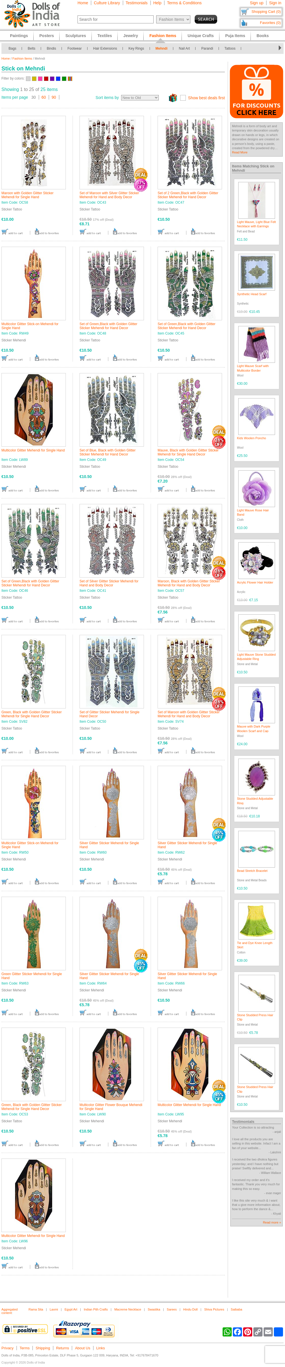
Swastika (154, 1309)
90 (54, 97)
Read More (239, 152)
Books (262, 35)
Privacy (7, 1348)
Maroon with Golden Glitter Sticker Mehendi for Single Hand (27, 195)
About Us (82, 1348)
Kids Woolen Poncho (251, 438)
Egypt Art (70, 1309)
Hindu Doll (190, 1309)
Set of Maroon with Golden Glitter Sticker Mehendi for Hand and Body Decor (188, 714)
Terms (25, 1348)
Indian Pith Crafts (96, 1309)
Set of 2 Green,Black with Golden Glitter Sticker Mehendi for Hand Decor (188, 195)
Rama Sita (35, 1309)
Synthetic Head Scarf (251, 294)
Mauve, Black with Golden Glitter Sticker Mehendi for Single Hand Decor (188, 452)
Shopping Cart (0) (266, 11)
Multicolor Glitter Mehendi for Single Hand (33, 450)
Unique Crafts (201, 35)
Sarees (172, 1309)
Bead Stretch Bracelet (252, 870)
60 (44, 97)
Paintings (19, 35)
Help (157, 3)
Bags (12, 48)
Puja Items (235, 35)
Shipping (43, 1348)
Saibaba (236, 1309)
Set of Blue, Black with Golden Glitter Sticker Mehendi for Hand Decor (108, 452)
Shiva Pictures (214, 1309)
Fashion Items (22, 58)
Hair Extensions (105, 48)
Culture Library (107, 3)
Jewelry (130, 35)
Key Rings (136, 48)
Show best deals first (206, 98)
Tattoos (230, 48)
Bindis (51, 48)
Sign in (275, 3)
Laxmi (54, 1309)
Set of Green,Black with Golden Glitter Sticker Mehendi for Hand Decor (108, 326)
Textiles (104, 35)
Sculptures (75, 35)
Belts (31, 48)
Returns (62, 1348)
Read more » (272, 1222)
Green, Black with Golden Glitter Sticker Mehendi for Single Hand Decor (31, 714)
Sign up (256, 3)
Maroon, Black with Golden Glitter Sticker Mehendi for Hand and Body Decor (189, 583)
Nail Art (184, 48)
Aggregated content (9, 1311)
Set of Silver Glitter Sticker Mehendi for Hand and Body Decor (109, 583)
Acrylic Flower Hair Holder (255, 582)
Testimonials (137, 3)
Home (83, 3)
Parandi (207, 48)
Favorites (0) (270, 23)
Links (100, 1348)
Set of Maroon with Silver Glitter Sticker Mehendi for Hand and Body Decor (109, 195)
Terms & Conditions (184, 3)
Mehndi (162, 48)
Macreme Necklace (127, 1309)
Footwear (75, 48)
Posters (46, 35)
